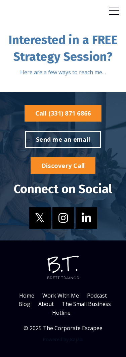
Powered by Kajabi (63, 339)
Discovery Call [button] (63, 166)
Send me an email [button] (63, 139)
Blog (24, 304)
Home (26, 295)
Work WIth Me (60, 295)
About (46, 304)
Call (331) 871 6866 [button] (63, 113)
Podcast (97, 295)
